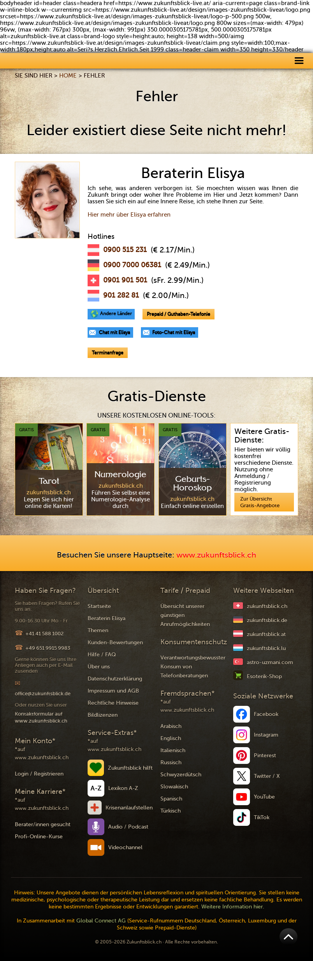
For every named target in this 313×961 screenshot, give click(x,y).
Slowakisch (174, 787)
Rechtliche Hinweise (113, 703)
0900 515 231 (125, 250)
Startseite (99, 606)
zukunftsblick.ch (267, 606)
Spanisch (171, 799)
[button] (299, 60)
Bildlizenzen (103, 715)
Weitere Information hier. (232, 907)
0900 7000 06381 (132, 265)
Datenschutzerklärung (115, 679)
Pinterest (265, 755)
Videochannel (125, 847)
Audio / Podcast (128, 827)
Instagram (266, 735)
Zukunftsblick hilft (130, 768)
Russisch (170, 762)
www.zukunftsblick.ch (216, 554)
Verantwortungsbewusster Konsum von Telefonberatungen (192, 667)
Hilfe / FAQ (102, 655)
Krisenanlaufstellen (129, 808)
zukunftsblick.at (266, 634)
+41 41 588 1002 (44, 634)
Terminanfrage (107, 352)
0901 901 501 (125, 280)
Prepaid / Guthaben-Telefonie (178, 314)
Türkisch (170, 811)
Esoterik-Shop (264, 676)
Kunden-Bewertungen (115, 642)
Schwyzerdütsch (180, 775)
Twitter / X (267, 776)
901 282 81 (121, 295)
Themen (98, 630)
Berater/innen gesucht (42, 824)
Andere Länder (116, 313)
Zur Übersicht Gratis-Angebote (260, 502)
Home (68, 75)
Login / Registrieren (39, 774)
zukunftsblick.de (267, 620)
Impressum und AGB (113, 691)
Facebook (266, 714)
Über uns (99, 667)
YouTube (264, 797)
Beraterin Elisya (106, 618)
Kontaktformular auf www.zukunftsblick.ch (41, 717)
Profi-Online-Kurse (39, 836)
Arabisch (170, 726)
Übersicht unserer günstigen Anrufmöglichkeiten (185, 615)
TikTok (261, 817)
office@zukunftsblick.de (42, 694)
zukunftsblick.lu (266, 648)
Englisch (170, 738)
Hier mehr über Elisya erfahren (129, 215)
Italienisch (172, 750)
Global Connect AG (101, 921)
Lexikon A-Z (123, 788)
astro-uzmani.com (270, 662)
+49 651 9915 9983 (47, 648)
